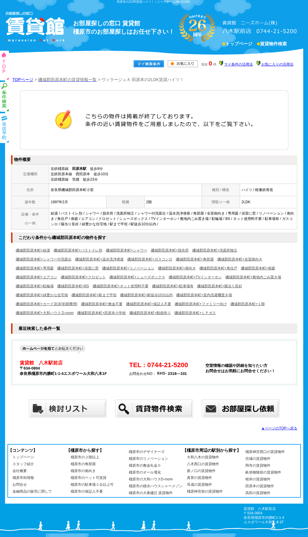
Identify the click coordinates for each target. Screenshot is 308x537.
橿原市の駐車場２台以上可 (92, 484)
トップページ (238, 44)
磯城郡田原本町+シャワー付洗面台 (44, 259)
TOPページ (23, 79)
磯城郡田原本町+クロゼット (83, 277)
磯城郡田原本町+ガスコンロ (149, 259)
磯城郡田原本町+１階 (247, 304)
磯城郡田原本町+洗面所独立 (214, 250)
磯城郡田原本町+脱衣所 (170, 250)
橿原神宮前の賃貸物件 (205, 491)
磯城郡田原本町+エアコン (36, 277)
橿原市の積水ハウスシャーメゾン (155, 486)
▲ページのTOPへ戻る (279, 428)
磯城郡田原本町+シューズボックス (137, 277)
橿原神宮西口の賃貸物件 (265, 452)
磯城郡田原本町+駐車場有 (173, 286)
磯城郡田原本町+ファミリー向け (201, 304)
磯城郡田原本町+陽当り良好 (219, 286)
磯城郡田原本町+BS (73, 286)
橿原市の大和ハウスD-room (151, 479)
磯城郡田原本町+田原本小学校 (101, 313)
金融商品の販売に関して (32, 491)
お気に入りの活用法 (277, 64)
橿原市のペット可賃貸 (88, 478)
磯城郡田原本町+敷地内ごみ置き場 (253, 277)
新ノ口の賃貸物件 (201, 471)
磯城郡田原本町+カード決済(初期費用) (47, 304)
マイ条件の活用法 (238, 64)
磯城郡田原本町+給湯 (33, 250)
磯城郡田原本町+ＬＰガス (195, 313)
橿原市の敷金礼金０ (145, 465)
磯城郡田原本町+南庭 (258, 268)
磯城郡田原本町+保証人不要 (148, 304)
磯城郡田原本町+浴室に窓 (78, 268)
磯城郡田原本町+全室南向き (239, 259)
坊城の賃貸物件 (257, 459)
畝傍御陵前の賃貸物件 (263, 472)
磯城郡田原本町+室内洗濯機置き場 (204, 295)
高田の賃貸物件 (257, 493)
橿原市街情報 (23, 478)
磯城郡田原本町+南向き (177, 268)
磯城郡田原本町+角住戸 (218, 268)
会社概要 (20, 471)
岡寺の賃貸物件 (257, 465)
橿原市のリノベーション (148, 459)
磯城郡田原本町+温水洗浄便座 (99, 259)
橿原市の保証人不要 (87, 491)
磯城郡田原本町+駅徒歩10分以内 (146, 295)
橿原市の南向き (83, 471)
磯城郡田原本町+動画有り (150, 313)
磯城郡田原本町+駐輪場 (35, 286)
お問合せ (20, 484)
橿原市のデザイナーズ (147, 452)
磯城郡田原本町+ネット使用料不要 (120, 286)
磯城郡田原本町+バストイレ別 (78, 250)
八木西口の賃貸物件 (203, 464)
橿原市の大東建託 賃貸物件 (151, 493)
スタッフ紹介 (23, 464)
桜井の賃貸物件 (257, 479)
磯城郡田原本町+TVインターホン (195, 277)
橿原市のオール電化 (145, 472)
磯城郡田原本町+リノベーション (128, 268)
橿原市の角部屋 (83, 464)
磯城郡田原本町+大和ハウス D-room (45, 313)
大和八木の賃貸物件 (203, 457)
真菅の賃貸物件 (199, 478)
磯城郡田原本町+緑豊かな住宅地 (42, 295)
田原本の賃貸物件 (259, 486)
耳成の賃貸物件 (199, 484)
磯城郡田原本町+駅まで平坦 (94, 295)
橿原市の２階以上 (85, 457)
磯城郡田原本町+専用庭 (35, 268)
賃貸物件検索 (273, 44)
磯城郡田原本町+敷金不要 (102, 304)
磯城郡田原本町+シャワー (126, 250)
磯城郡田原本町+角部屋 (195, 259)
